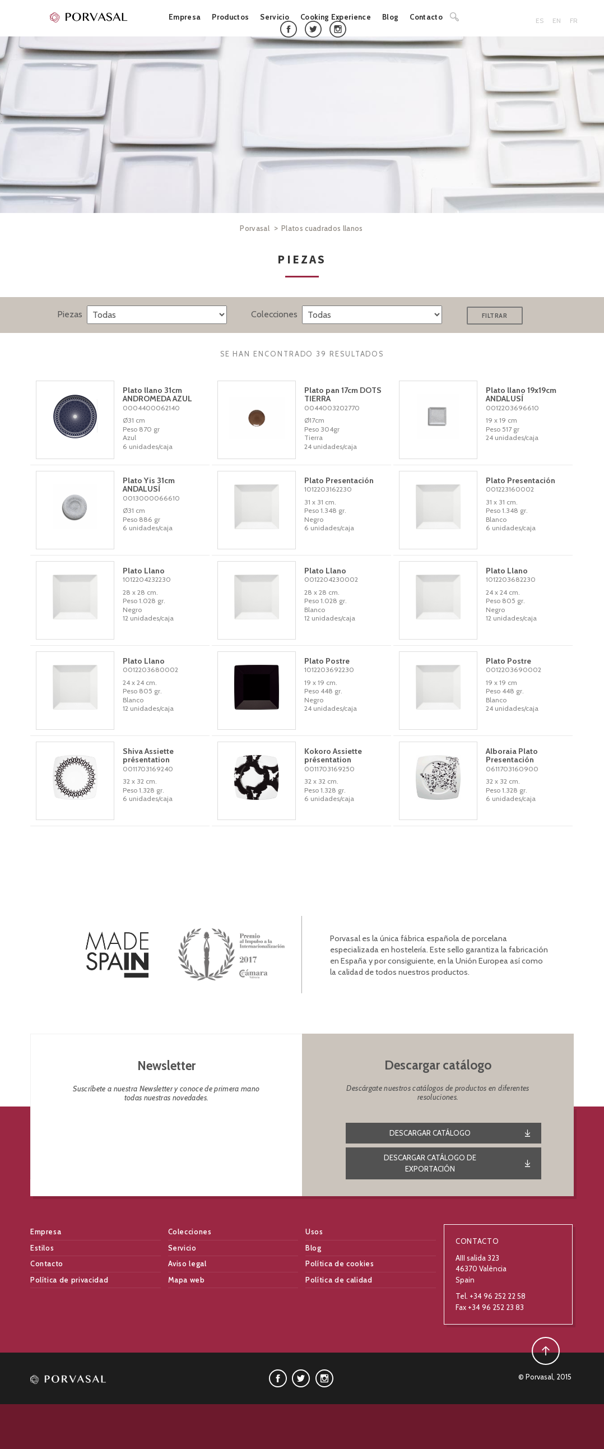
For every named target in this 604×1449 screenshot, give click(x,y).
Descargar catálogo (430, 1132)
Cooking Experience (335, 16)
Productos (230, 16)
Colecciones (190, 1231)
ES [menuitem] (539, 20)
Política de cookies (339, 1263)
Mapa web (186, 1279)
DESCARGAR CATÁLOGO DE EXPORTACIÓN (430, 1163)
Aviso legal (187, 1263)
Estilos (42, 1247)
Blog (390, 16)
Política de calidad (338, 1279)
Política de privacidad (69, 1279)
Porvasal (255, 228)
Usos (314, 1231)
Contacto (426, 16)
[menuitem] (542, 21)
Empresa (185, 16)
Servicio (274, 16)
